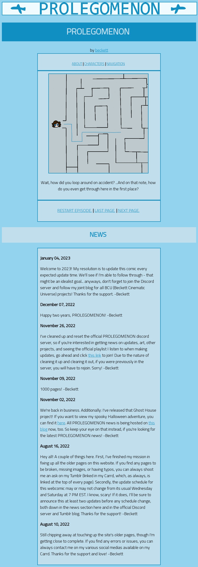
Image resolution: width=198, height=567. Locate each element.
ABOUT (77, 63)
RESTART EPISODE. (74, 210)
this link (94, 355)
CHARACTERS (94, 63)
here (61, 423)
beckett (101, 50)
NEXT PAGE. (128, 210)
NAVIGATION (116, 63)
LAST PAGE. (105, 210)
